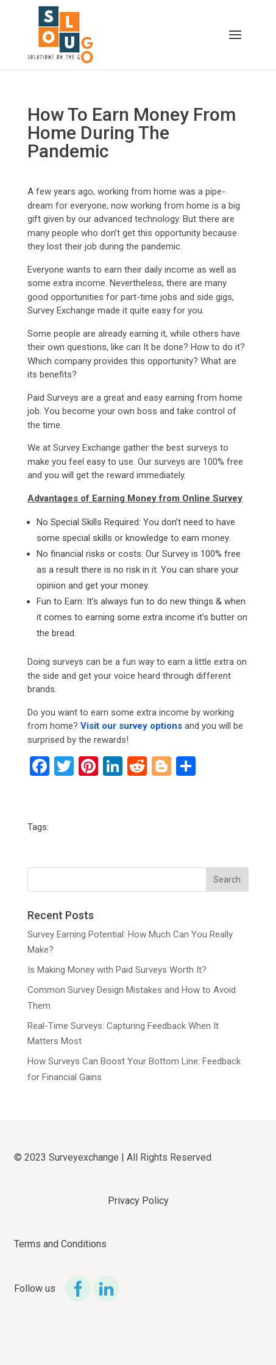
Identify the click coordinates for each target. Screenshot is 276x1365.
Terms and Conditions (60, 1244)
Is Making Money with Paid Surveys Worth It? (117, 969)
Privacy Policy (138, 1200)
